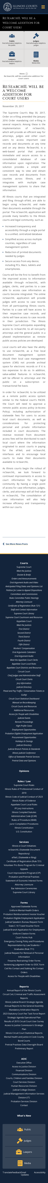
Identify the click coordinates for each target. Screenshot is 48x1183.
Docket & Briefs (24, 574)
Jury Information (24, 683)
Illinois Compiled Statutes (24, 812)
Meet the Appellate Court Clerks (24, 659)
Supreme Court (24, 567)
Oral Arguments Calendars (24, 652)
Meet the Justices (24, 570)
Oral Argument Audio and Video (24, 582)
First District (24, 629)
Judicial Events (24, 718)
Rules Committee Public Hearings (24, 598)
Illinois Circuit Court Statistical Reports (24, 1033)
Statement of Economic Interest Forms (24, 880)
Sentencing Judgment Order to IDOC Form (24, 964)
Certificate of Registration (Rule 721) (24, 605)
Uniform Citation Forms (24, 933)
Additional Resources (24, 710)
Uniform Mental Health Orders (24, 910)
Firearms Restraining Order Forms (24, 960)
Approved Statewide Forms (24, 906)
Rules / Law (24, 781)
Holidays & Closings (24, 741)
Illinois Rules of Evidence (24, 800)
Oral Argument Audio (24, 656)
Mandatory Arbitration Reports (24, 1009)
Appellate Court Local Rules (24, 663)
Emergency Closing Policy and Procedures (24, 941)
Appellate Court (24, 621)
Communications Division (24, 1074)
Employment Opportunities (24, 729)
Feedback (16, 1172)
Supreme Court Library (24, 613)
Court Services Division (24, 1082)
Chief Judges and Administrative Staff (24, 675)
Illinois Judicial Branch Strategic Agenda (24, 1002)
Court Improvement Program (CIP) (24, 873)
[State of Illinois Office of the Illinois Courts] (20, 7)
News (22, 73)
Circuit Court (24, 671)
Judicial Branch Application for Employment (24, 929)
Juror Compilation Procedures (24, 823)
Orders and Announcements (24, 578)
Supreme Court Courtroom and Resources (24, 617)
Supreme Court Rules (24, 785)
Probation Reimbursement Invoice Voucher (24, 914)
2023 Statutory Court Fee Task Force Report (24, 1013)
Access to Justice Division (24, 1066)
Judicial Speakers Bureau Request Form (24, 922)
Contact (24, 1105)
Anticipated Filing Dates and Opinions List (24, 586)
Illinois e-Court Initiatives (24, 845)
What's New (24, 1115)
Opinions (24, 770)
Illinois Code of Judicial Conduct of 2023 (24, 796)
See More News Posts (17, 544)
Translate (7, 1172)
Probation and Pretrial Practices (24, 876)
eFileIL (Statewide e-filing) (24, 857)
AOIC (24, 1058)
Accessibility (39, 1172)
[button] (43, 7)
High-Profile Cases (24, 725)
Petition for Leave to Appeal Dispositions (24, 590)
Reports (24, 986)
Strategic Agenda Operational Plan (24, 1017)
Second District (24, 632)
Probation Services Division (24, 1101)
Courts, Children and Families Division (24, 1078)
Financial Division (24, 1070)
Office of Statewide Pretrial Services (24, 756)
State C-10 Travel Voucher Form (24, 925)
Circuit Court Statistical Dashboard (24, 698)
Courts (24, 563)
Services (24, 841)
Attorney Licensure (24, 601)
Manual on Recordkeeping (24, 702)
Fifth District (24, 644)
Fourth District (24, 640)
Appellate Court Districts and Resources (24, 667)
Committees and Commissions (24, 594)
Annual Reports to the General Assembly (24, 1005)
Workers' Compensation (24, 648)
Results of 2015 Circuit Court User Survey (24, 1021)
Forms (24, 902)
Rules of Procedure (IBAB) (24, 820)
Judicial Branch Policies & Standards (24, 749)
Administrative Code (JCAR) (24, 816)
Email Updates (25, 1173)
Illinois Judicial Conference (24, 752)
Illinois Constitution (24, 827)
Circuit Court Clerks (24, 679)
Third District (24, 636)
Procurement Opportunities (24, 737)
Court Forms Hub (24, 937)
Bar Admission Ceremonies (24, 888)
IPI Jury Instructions (24, 808)
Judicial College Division (24, 1089)
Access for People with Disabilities (24, 714)
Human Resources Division (24, 1086)
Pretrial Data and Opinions (24, 760)
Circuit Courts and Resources (24, 706)
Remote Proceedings (24, 721)
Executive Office (24, 1062)
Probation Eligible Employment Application (24, 733)
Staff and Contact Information (24, 609)
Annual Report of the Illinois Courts (24, 990)
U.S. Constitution (24, 831)
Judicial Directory (24, 687)
